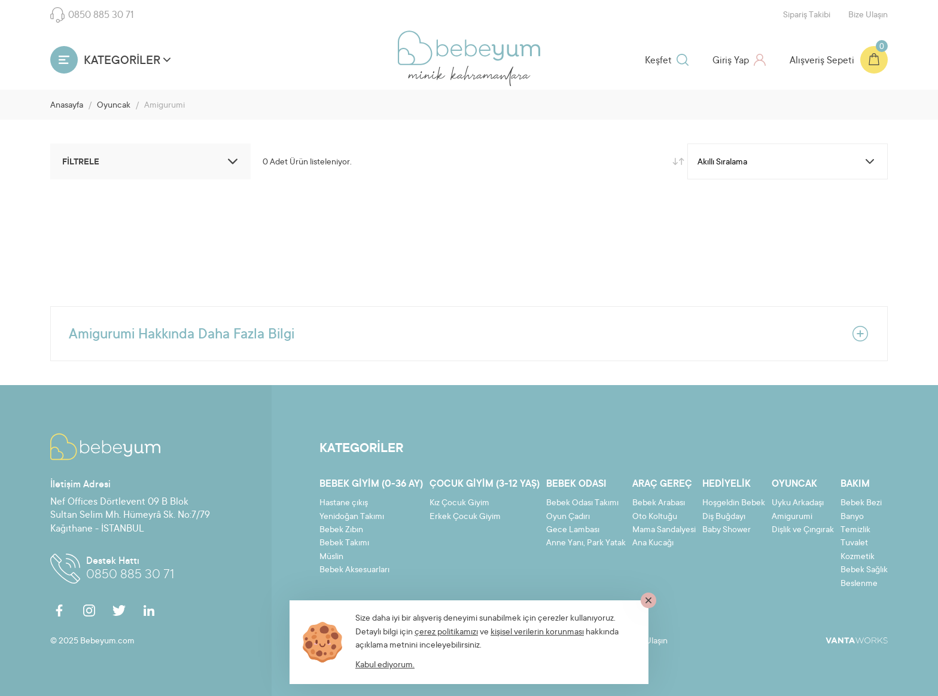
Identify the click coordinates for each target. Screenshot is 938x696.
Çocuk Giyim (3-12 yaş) (485, 484)
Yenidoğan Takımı (351, 517)
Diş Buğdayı (723, 517)
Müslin (331, 557)
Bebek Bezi (861, 503)
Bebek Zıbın (341, 530)
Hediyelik (726, 484)
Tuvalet (854, 543)
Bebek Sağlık (864, 570)
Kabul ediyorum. (385, 665)
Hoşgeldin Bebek (733, 503)
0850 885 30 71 (92, 15)
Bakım (855, 484)
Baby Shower (726, 530)
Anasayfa (66, 106)
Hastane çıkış (343, 503)
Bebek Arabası (658, 503)
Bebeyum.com (469, 48)
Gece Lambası (572, 530)
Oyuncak (113, 106)
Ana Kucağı (653, 543)
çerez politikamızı (446, 632)
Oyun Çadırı (568, 517)
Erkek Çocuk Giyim (465, 517)
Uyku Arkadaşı (798, 503)
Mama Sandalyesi (664, 530)
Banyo (852, 517)
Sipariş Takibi (806, 15)
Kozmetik (857, 557)
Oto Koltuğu (654, 517)
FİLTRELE (152, 161)
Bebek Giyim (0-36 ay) (371, 484)
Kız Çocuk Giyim (459, 503)
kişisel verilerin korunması (537, 632)
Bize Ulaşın (868, 15)
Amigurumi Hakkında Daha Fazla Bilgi (469, 334)
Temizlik (855, 530)
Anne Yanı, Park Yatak (586, 543)
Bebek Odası (576, 484)
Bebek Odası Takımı (582, 503)
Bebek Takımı (344, 543)
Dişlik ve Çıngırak (803, 530)
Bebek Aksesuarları (354, 570)
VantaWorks (857, 640)
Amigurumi (792, 517)
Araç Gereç (662, 484)
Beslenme (859, 584)
